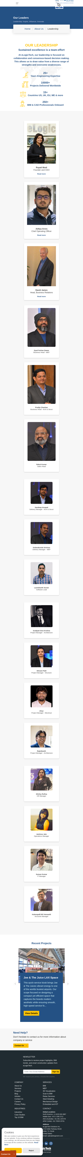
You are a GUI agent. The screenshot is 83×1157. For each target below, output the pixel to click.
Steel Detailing (48, 1099)
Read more (41, 174)
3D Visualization (49, 1091)
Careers (18, 1102)
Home (27, 29)
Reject (31, 1150)
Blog (16, 1094)
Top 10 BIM (19, 1117)
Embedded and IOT (50, 1104)
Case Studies (20, 1115)
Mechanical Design (50, 1102)
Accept (13, 1150)
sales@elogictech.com (55, 1136)
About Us (39, 29)
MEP (45, 1088)
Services (18, 1088)
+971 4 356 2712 (57, 1116)
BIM (44, 1086)
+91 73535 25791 (58, 1121)
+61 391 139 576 (60, 1119)
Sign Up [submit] (55, 1072)
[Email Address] (37, 1072)
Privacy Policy (20, 1104)
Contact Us (5, 1154)
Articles (17, 1096)
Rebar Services (49, 1096)
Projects (18, 1091)
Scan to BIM (47, 1094)
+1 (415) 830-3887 (59, 1114)
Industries (18, 1112)
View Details (31, 1013)
